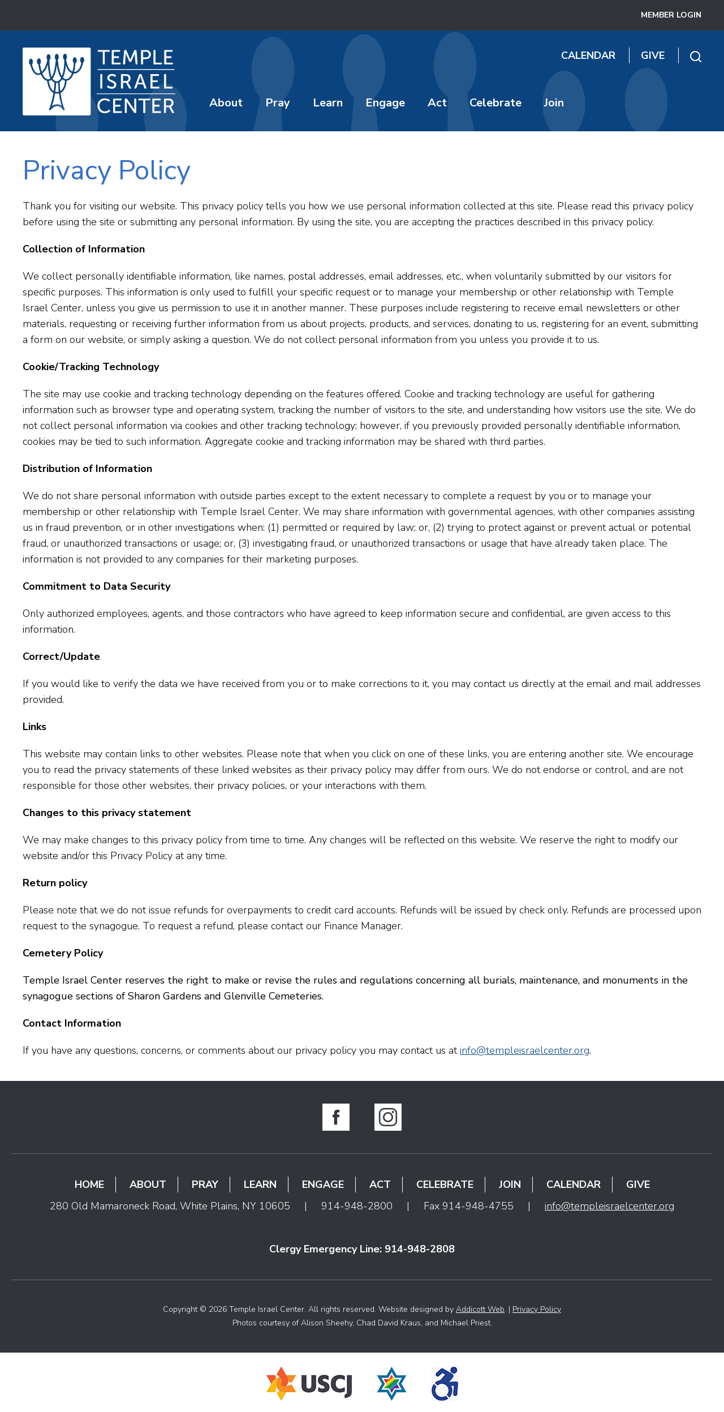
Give (653, 55)
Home (89, 1184)
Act (437, 102)
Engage (385, 102)
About (226, 102)
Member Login (671, 15)
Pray (277, 102)
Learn (328, 102)
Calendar (588, 55)
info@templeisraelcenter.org (524, 1050)
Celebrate (495, 102)
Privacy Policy (536, 1309)
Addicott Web (480, 1309)
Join (554, 102)
